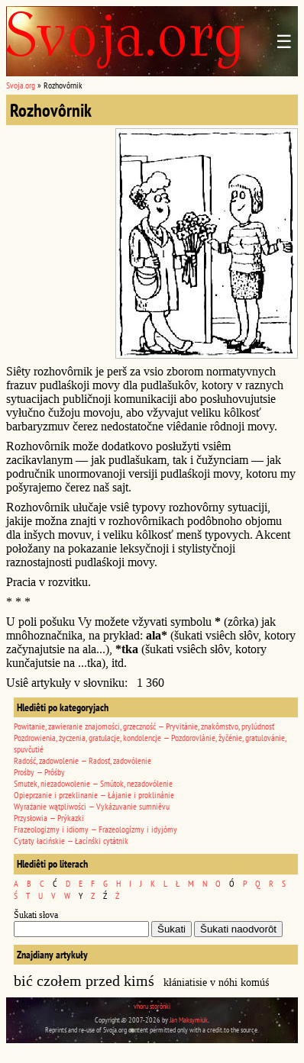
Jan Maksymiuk (189, 1020)
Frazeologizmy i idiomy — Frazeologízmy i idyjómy (95, 829)
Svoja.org (20, 85)
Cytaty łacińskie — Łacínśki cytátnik (71, 840)
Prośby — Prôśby (39, 772)
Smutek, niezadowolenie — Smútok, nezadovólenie (93, 783)
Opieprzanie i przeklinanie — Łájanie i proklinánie (94, 794)
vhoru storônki (152, 1006)
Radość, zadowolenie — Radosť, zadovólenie (82, 760)
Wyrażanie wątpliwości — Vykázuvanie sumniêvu (92, 806)
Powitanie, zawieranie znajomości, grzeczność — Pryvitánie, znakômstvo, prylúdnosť (144, 726)
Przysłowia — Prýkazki (49, 817)
